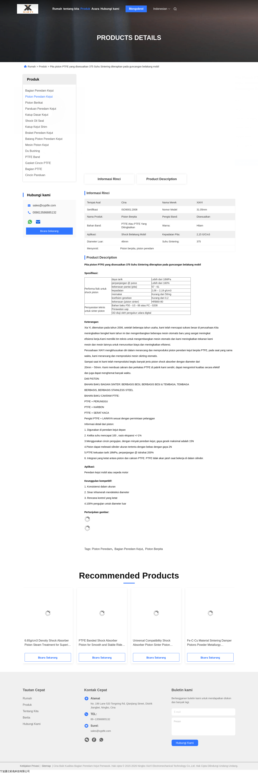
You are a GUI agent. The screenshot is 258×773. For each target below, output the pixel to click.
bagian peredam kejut (128, 548)
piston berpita (154, 548)
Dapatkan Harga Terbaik (180, 162)
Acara (95, 8)
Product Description (161, 179)
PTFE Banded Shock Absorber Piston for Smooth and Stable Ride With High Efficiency (100, 643)
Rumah (57, 8)
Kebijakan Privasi (29, 765)
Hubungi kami (110, 8)
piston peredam (102, 548)
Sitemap (46, 765)
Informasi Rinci (109, 179)
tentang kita (71, 8)
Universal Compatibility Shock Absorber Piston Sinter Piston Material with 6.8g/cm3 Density (152, 643)
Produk (85, 8)
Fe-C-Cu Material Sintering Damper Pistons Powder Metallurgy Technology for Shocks (209, 643)
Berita (26, 717)
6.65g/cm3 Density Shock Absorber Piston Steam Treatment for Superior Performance (48, 643)
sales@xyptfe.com (44, 205)
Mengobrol (136, 8)
